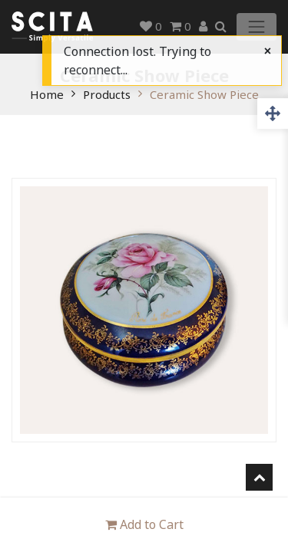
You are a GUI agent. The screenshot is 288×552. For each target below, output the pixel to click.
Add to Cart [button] (144, 524)
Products (107, 94)
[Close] (267, 50)
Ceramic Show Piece (204, 94)
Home (47, 94)
